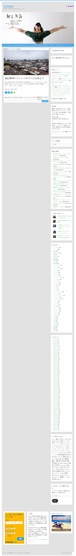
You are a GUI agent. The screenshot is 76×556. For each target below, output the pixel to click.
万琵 (54, 251)
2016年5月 (55, 422)
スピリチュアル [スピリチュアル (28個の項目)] (63, 445)
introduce (9, 45)
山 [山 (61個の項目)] (60, 463)
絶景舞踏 (8, 6)
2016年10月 (55, 414)
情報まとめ (52, 45)
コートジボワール (25, 97)
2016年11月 (55, 412)
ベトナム (57, 85)
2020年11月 (55, 348)
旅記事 (54, 263)
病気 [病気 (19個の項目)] (67, 469)
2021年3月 (55, 345)
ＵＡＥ (55, 323)
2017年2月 (55, 407)
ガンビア (67, 92)
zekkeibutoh (8, 97)
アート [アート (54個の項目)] (59, 443)
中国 (53, 85)
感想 (34, 97)
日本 (55, 320)
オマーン (60, 88)
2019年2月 (55, 369)
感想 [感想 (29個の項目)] (65, 463)
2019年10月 (55, 359)
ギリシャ (61, 90)
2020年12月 (55, 346)
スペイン (56, 281)
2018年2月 (55, 385)
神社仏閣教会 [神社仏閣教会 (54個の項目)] (58, 471)
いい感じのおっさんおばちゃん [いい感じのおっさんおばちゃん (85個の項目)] (61, 440)
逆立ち (54, 330)
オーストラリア (63, 72)
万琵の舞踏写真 (22, 45)
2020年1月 (55, 357)
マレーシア (56, 75)
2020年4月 (55, 353)
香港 (56, 82)
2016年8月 (55, 417)
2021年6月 (55, 341)
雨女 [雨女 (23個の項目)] (57, 477)
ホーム (4, 45)
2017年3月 (55, 405)
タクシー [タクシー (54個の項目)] (64, 447)
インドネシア (58, 80)
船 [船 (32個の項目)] (57, 475)
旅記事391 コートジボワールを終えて (24, 78)
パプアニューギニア (58, 295)
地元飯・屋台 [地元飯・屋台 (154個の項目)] (60, 460)
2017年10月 (55, 392)
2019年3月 (55, 368)
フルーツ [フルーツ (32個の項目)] (65, 449)
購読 (55, 500)
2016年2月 (55, 428)
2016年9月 (55, 415)
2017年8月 (55, 396)
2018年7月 (55, 376)
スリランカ (68, 87)
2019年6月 (55, 362)
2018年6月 (55, 378)
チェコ (55, 288)
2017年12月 (55, 389)
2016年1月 (55, 429)
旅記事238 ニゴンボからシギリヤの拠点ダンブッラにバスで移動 (64, 226)
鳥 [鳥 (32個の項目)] (59, 479)
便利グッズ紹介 (56, 252)
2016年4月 (55, 424)
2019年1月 (55, 371)
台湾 (53, 78)
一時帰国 (65, 75)
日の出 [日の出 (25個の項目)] (63, 465)
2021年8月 (55, 339)
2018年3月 (55, 384)
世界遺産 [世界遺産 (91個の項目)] (63, 455)
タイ (61, 75)
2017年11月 (55, 391)
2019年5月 (55, 364)
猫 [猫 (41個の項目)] (62, 469)
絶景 (54, 327)
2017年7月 (55, 398)
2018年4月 (55, 382)
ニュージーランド (58, 291)
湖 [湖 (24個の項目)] (68, 467)
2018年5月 (55, 380)
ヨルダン (56, 314)
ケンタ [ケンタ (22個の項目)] (66, 443)
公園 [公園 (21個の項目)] (60, 457)
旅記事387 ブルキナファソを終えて (60, 171)
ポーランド (61, 95)
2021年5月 (55, 343)
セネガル (62, 92)
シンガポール (57, 279)
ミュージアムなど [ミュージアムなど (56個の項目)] (62, 453)
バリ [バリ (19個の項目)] (58, 449)
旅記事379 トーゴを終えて (59, 206)
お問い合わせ (59, 45)
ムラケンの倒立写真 (32, 45)
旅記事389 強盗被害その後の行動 (60, 164)
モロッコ (57, 92)
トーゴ (57, 94)
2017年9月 (55, 394)
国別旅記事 (45, 45)
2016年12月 (55, 410)
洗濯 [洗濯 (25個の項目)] (57, 467)
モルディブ (61, 87)
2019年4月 (55, 366)
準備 (55, 261)
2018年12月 (55, 373)
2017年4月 (55, 403)
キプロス (56, 90)
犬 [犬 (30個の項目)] (58, 469)
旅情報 (54, 260)
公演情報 (15, 45)
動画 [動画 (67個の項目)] (65, 457)
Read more (45, 101)
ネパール (55, 88)
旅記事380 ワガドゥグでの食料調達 (60, 203)
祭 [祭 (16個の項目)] (66, 471)
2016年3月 (55, 426)
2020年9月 (55, 352)
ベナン (53, 94)
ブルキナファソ (64, 94)
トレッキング (56, 247)
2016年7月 (55, 419)
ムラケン (31, 97)
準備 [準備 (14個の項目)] (53, 469)
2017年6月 (55, 399)
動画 (40, 45)
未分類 (54, 325)
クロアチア (56, 275)
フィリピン (61, 74)
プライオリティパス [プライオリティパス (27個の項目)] (61, 449)
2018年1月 (55, 387)
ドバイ (64, 88)
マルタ (66, 90)
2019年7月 (55, 361)
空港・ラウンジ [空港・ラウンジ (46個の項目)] (61, 472)
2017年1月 (55, 408)
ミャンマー (62, 85)
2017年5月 (55, 401)
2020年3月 (55, 355)
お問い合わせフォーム (57, 131)
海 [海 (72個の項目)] (63, 467)
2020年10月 (55, 350)
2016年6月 (55, 421)
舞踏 (54, 328)
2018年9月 (55, 375)
